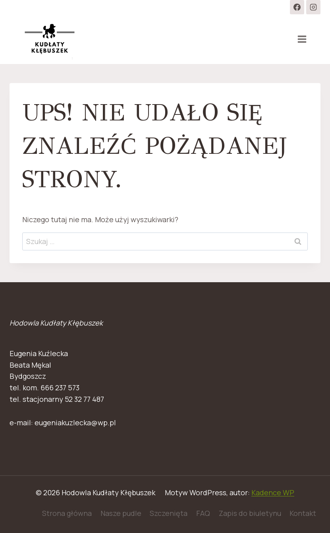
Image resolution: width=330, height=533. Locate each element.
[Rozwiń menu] (301, 39)
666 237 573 (60, 387)
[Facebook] (297, 7)
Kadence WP (272, 492)
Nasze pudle (120, 513)
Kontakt (302, 513)
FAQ (203, 513)
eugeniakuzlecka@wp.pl (75, 422)
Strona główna (67, 513)
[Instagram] (313, 7)
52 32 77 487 (84, 399)
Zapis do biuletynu (250, 513)
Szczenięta (168, 513)
